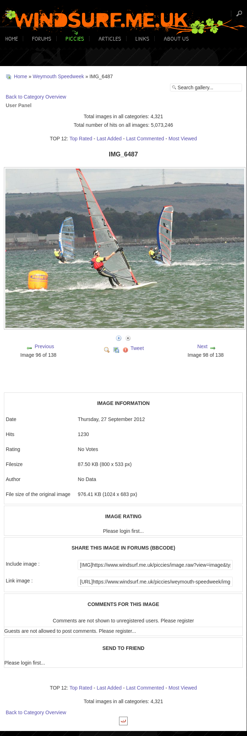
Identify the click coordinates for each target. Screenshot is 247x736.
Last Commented (145, 138)
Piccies (75, 38)
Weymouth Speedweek (58, 76)
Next (202, 346)
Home (11, 38)
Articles (109, 38)
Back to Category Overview (36, 97)
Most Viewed (183, 138)
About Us (176, 38)
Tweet (137, 348)
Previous (44, 346)
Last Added (109, 138)
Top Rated (81, 138)
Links (142, 38)
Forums (41, 38)
